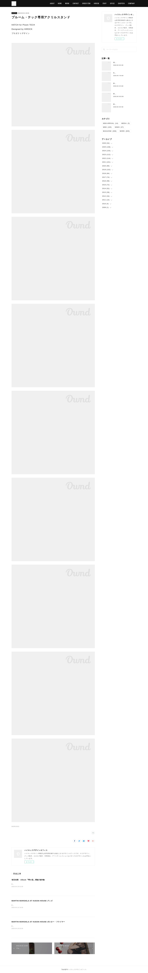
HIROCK (96, 3)
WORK (67, 3)
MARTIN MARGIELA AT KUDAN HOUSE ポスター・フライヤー (38, 922)
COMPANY (131, 3)
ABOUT (52, 3)
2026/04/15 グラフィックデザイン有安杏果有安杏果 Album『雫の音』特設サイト (41, 884)
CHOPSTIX (121, 3)
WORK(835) (15, 826)
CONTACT (76, 3)
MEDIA (126, 123)
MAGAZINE (110, 131)
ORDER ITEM (86, 3)
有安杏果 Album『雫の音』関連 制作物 (28, 880)
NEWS (60, 3)
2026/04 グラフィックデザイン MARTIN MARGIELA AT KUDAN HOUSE (39, 905)
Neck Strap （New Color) (123, 73)
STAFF (105, 3)
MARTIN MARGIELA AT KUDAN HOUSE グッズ (32, 901)
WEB (107, 127)
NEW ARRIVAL (110, 123)
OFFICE (112, 3)
